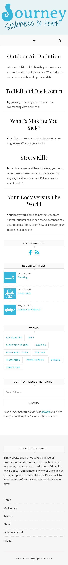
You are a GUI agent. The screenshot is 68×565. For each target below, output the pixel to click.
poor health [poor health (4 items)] (35, 359)
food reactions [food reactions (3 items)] (17, 352)
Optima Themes (44, 558)
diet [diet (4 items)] (31, 337)
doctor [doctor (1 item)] (41, 345)
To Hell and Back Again (34, 91)
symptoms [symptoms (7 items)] (13, 367)
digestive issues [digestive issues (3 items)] (17, 345)
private (46, 411)
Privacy (8, 540)
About (7, 524)
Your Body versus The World (34, 200)
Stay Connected (13, 532)
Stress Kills (34, 157)
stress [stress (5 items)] (56, 359)
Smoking (22, 277)
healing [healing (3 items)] (40, 352)
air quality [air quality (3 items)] (14, 337)
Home (7, 499)
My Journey (10, 508)
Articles (8, 516)
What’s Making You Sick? (34, 124)
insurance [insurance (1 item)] (13, 359)
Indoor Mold (24, 293)
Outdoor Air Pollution (34, 56)
